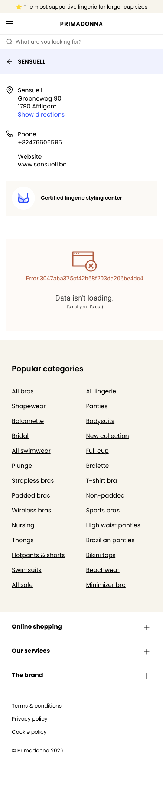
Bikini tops (101, 555)
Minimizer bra (106, 585)
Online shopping (81, 627)
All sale (22, 585)
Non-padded (105, 495)
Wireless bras (31, 510)
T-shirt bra (101, 480)
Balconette (28, 421)
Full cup (97, 451)
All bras (23, 391)
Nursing (23, 525)
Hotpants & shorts (38, 555)
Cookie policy (29, 731)
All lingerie (101, 391)
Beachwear (103, 570)
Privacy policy (30, 718)
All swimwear (31, 451)
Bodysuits (100, 421)
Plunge (22, 465)
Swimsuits (27, 570)
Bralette (97, 465)
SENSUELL (25, 61)
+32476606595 (40, 142)
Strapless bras (33, 480)
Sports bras (103, 510)
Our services (81, 651)
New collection (107, 436)
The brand (81, 675)
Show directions (41, 114)
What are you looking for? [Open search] (44, 41)
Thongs (23, 540)
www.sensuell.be (42, 164)
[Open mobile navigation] (9, 24)
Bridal (20, 436)
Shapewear (29, 406)
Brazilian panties (110, 540)
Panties (97, 406)
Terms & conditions (37, 705)
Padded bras (31, 495)
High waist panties (113, 525)
